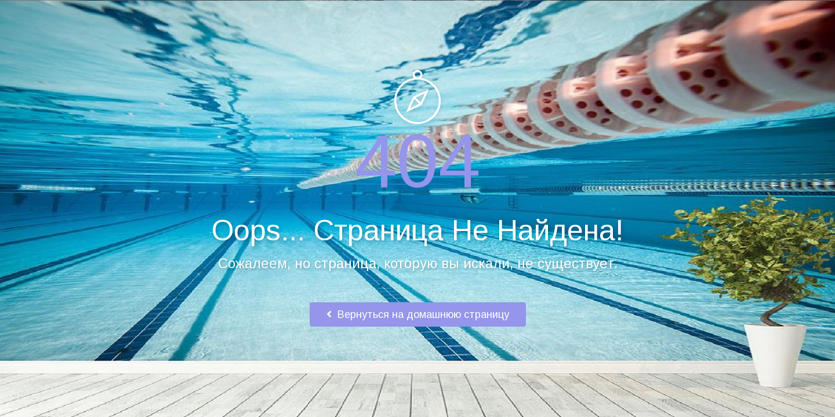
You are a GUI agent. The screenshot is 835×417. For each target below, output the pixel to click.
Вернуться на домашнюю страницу (417, 314)
